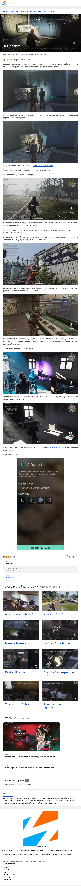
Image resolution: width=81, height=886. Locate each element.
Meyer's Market (60, 447)
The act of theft (54, 614)
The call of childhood (19, 707)
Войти (36, 787)
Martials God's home (57, 646)
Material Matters (16, 646)
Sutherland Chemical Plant (43, 166)
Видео (6, 875)
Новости (7, 873)
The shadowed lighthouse (54, 709)
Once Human (11, 54)
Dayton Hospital (16, 675)
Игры (5, 870)
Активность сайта (10, 877)
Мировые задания (30, 54)
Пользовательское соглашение (35, 864)
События (8, 757)
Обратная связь (10, 866)
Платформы (8, 880)
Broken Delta (11, 577)
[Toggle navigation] (78, 3)
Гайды (7, 768)
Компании (7, 882)
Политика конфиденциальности (12, 864)
